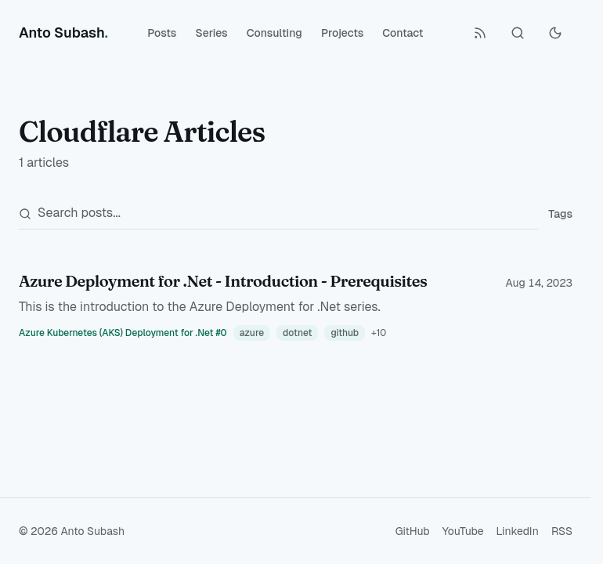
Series (211, 33)
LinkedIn (517, 531)
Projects (342, 33)
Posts (161, 33)
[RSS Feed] (480, 33)
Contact (402, 33)
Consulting (274, 33)
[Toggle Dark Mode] (555, 33)
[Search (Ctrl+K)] (517, 33)
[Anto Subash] (63, 33)
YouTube (463, 531)
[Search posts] (279, 213)
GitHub (412, 531)
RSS (561, 531)
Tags (560, 214)
